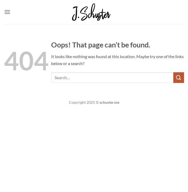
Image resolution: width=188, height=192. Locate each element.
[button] (7, 11)
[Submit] (178, 77)
